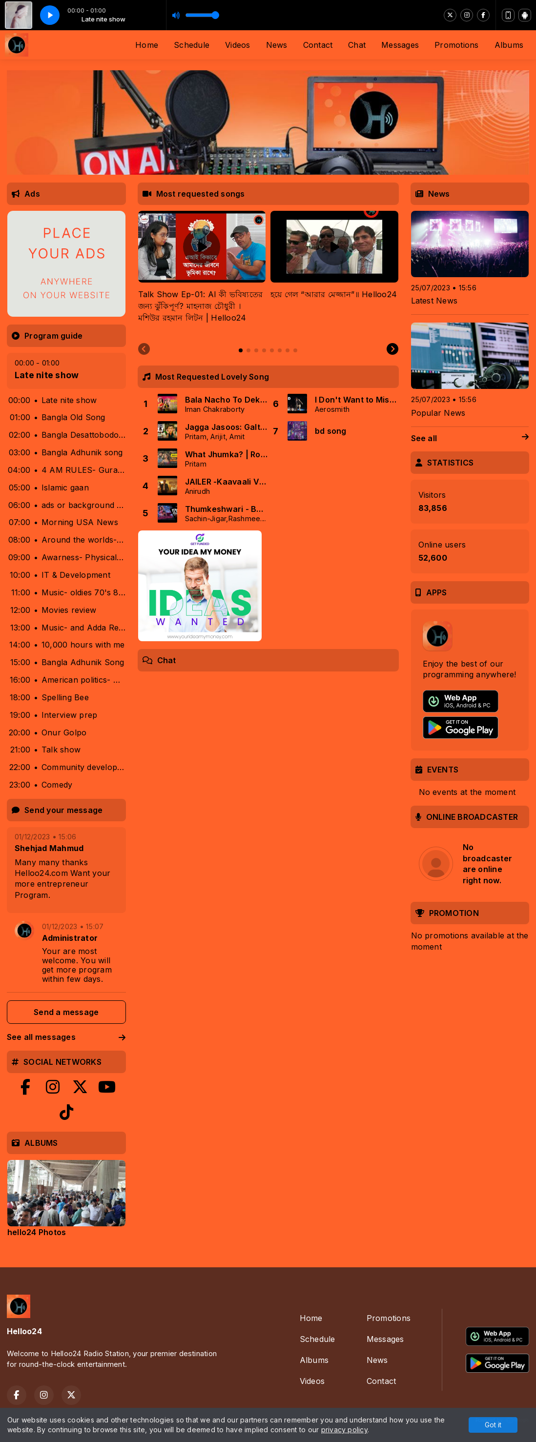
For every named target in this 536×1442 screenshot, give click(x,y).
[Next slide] (392, 349)
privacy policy (344, 1429)
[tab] (241, 350)
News (277, 45)
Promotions (456, 45)
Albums (509, 45)
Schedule (191, 45)
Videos (237, 45)
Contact (318, 45)
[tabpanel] (202, 273)
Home (146, 45)
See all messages (66, 1037)
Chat (357, 45)
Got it (493, 1425)
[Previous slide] (144, 349)
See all (470, 438)
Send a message (66, 1012)
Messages (400, 45)
